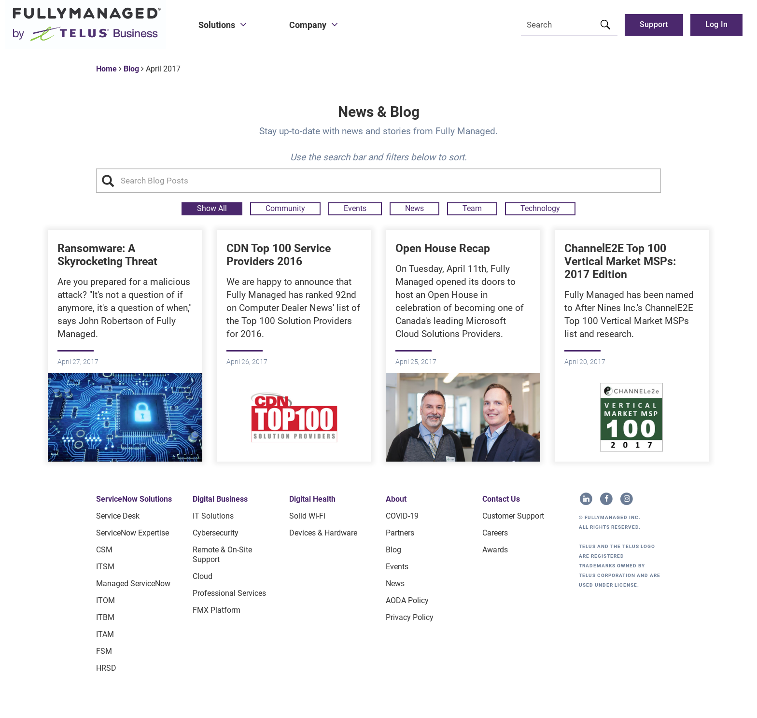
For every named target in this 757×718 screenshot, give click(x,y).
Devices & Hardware (323, 532)
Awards (495, 549)
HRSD (106, 668)
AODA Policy (407, 600)
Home (106, 68)
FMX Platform (216, 610)
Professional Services (229, 593)
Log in (716, 24)
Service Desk (118, 516)
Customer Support (513, 516)
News (414, 208)
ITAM (105, 634)
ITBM (105, 617)
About (396, 499)
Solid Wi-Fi (307, 516)
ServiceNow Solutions (134, 499)
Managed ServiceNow (133, 583)
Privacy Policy (410, 617)
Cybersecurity (215, 532)
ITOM (105, 600)
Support (654, 24)
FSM (104, 651)
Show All (212, 208)
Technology (540, 208)
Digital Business (220, 499)
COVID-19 (402, 516)
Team (472, 208)
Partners (400, 532)
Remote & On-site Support (222, 554)
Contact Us (501, 499)
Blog (131, 68)
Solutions (216, 25)
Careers (495, 532)
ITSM (105, 566)
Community (285, 208)
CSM (104, 549)
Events (355, 208)
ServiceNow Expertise (132, 532)
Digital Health (312, 499)
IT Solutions (213, 516)
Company (307, 25)
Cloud (202, 576)
